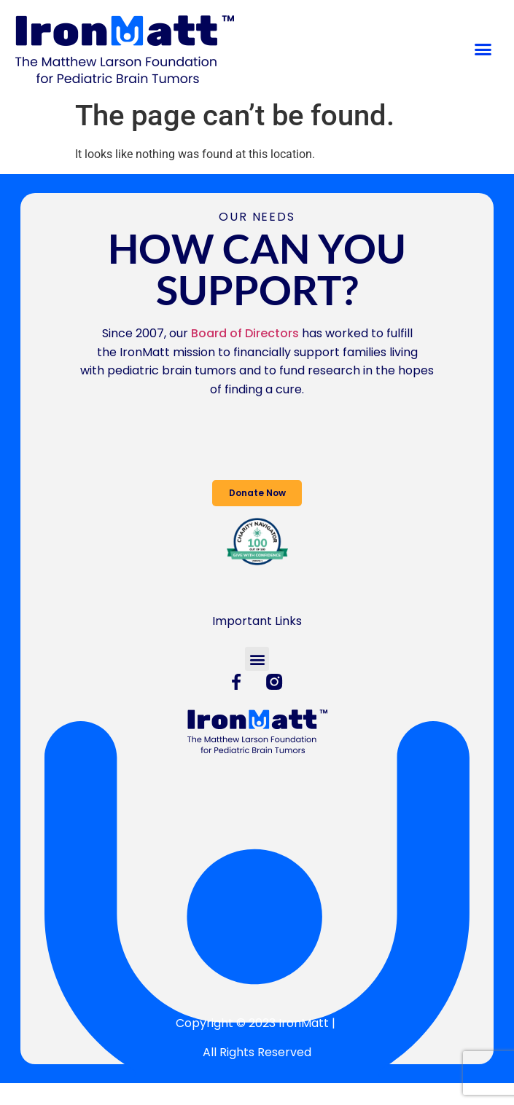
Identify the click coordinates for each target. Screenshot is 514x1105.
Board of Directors (245, 333)
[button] (483, 49)
